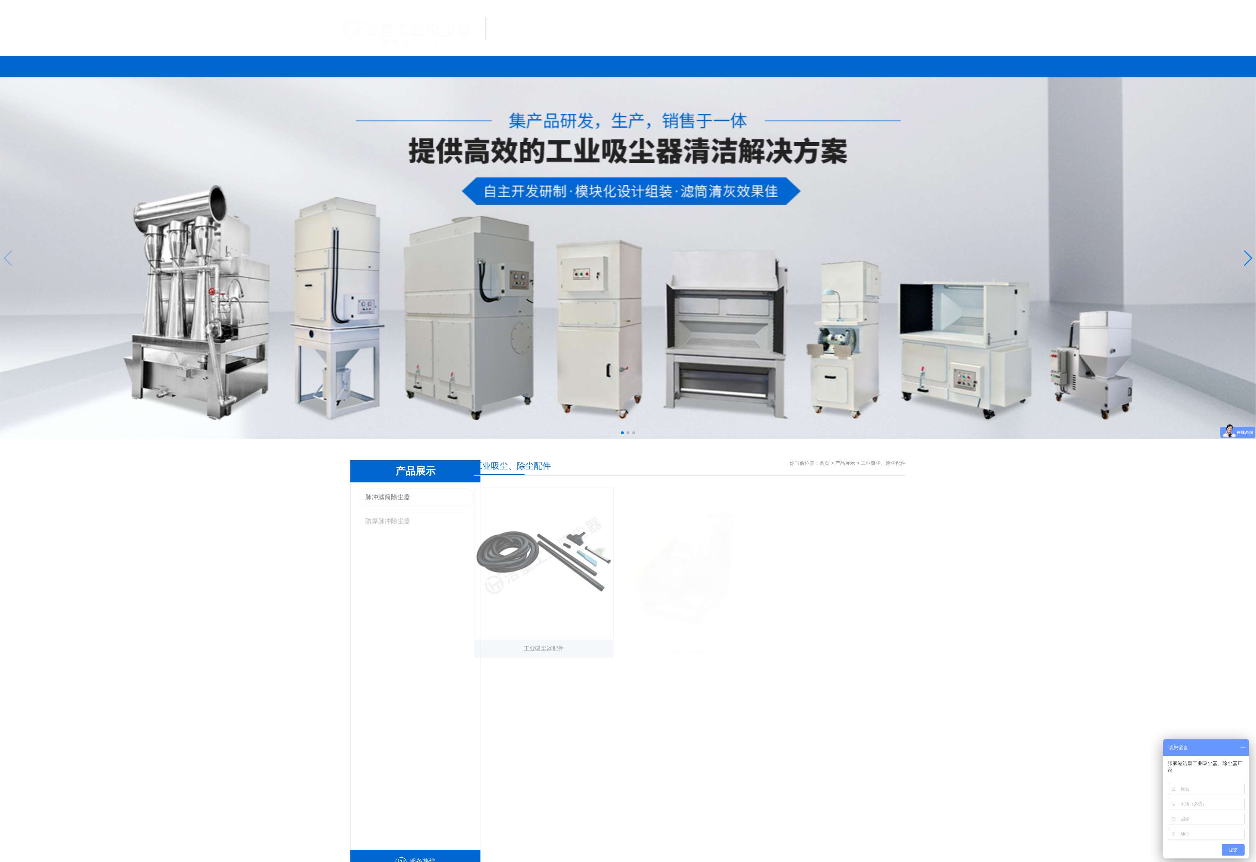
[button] (622, 432)
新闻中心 (679, 67)
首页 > (869, 463)
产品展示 (474, 67)
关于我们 (775, 67)
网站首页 (372, 67)
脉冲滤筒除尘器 (346, 500)
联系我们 (730, 67)
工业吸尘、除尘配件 (924, 463)
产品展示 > (889, 463)
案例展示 (575, 67)
